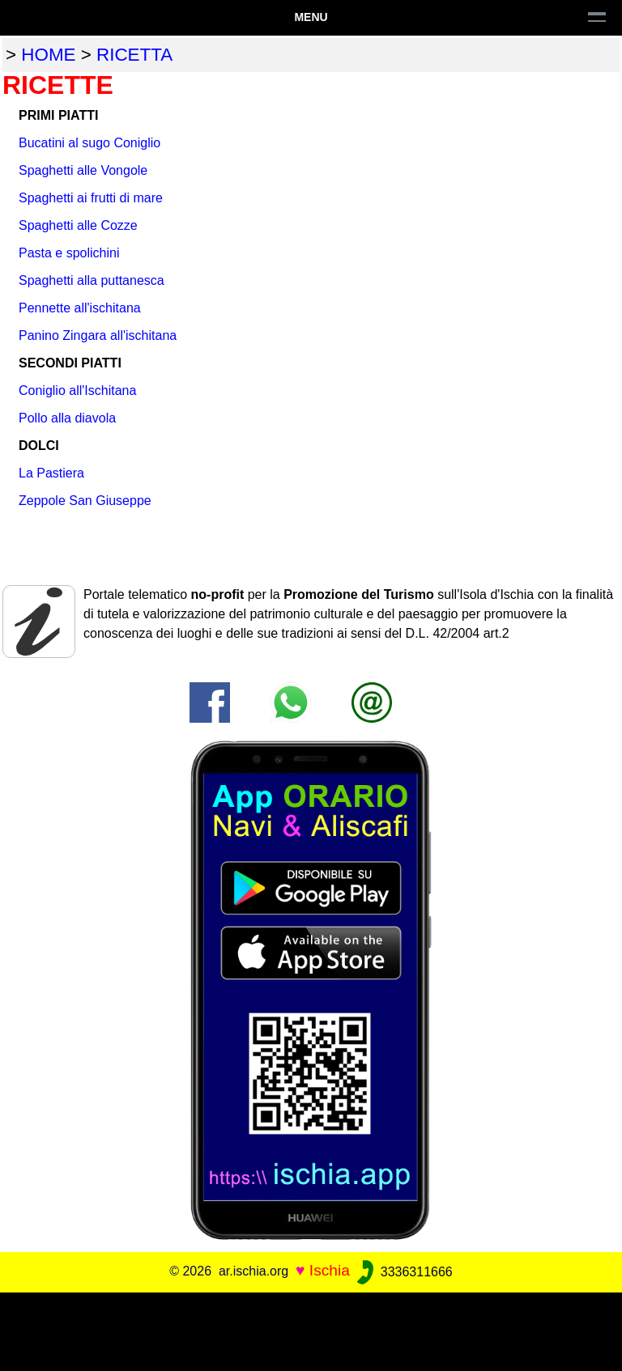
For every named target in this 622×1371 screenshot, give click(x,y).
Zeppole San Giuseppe (85, 500)
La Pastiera (51, 473)
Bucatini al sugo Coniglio (89, 143)
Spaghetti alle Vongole (83, 170)
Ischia (329, 1271)
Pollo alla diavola (67, 418)
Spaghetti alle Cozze (78, 225)
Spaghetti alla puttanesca (91, 280)
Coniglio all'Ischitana (77, 390)
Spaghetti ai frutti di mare (91, 198)
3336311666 (403, 1272)
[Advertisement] (311, 1328)
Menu (310, 17)
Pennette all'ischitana (80, 308)
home (48, 55)
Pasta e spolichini (69, 253)
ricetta (134, 55)
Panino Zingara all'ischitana (98, 335)
